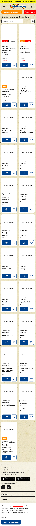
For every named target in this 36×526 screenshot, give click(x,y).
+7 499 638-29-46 (7, 467)
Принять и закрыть (11, 522)
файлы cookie (18, 506)
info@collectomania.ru (9, 470)
